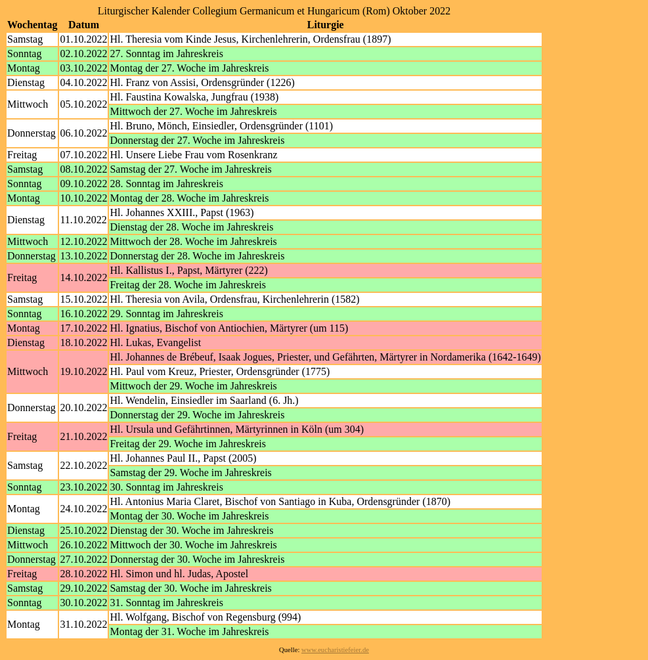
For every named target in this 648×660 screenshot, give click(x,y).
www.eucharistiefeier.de (335, 649)
